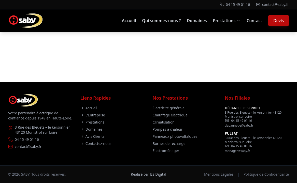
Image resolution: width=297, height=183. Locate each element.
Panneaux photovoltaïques (175, 136)
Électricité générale (169, 107)
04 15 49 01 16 (27, 139)
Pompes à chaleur (168, 129)
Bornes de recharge (169, 143)
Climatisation (164, 122)
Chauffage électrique (170, 115)
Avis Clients (92, 136)
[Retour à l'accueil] (25, 20)
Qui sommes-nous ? (161, 20)
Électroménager (166, 150)
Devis (278, 20)
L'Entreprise (92, 115)
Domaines (197, 20)
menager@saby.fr (237, 151)
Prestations (227, 20)
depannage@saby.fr (239, 125)
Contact (254, 20)
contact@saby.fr (28, 146)
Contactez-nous (95, 143)
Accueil (129, 20)
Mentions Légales (218, 174)
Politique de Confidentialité (266, 174)
